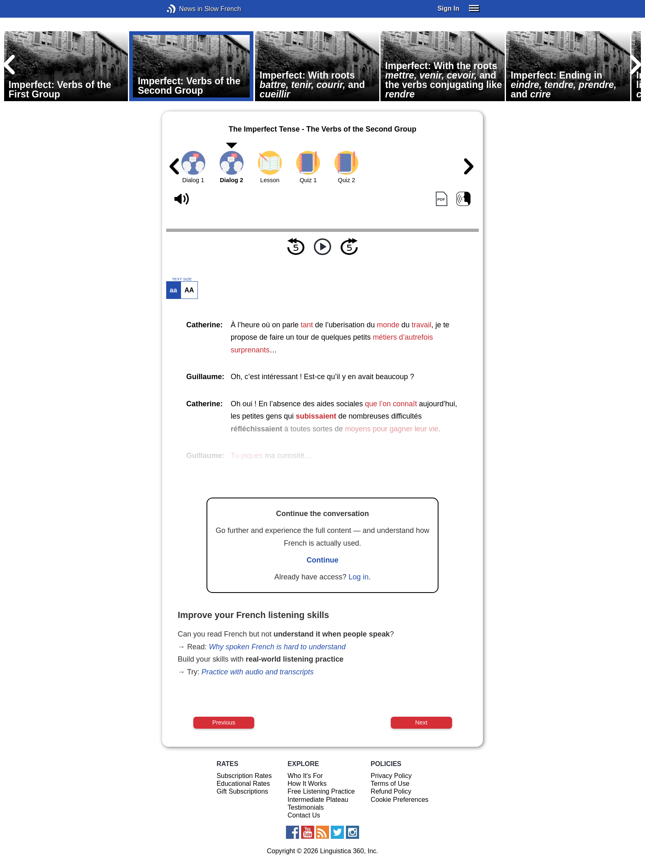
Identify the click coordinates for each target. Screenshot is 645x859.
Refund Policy (391, 791)
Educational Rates (243, 783)
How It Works (307, 783)
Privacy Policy (391, 775)
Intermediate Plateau (318, 799)
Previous (223, 722)
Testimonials (306, 807)
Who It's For (305, 775)
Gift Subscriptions (242, 791)
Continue (322, 560)
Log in (358, 577)
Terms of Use (390, 783)
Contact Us (304, 815)
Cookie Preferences (400, 799)
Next (421, 722)
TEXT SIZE (182, 279)
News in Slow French (183, 8)
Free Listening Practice (321, 791)
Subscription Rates (243, 775)
